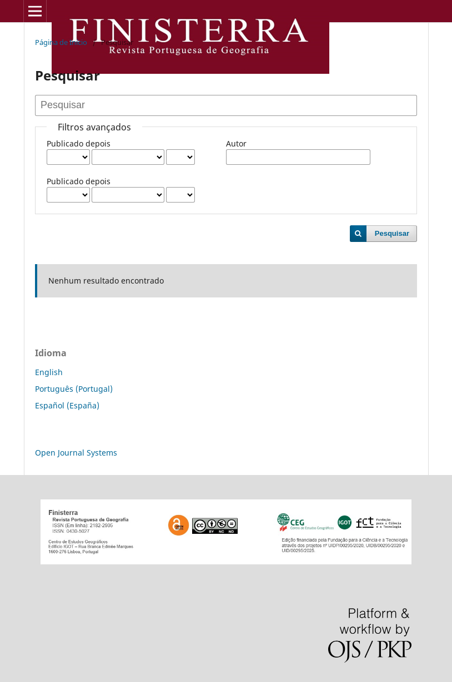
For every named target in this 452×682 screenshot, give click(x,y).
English (49, 372)
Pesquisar (392, 233)
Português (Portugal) (74, 388)
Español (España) (67, 405)
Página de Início (61, 42)
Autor (236, 143)
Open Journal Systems (76, 452)
